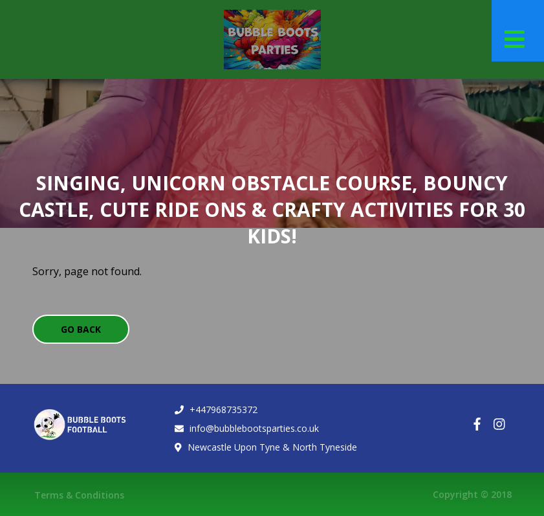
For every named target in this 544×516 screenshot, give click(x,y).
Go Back (81, 329)
